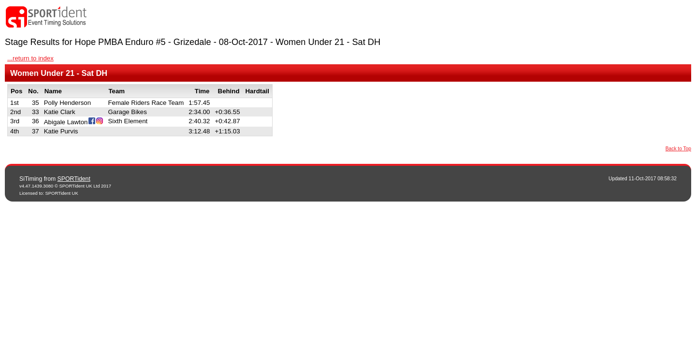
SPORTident (74, 178)
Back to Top (678, 148)
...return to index (30, 58)
